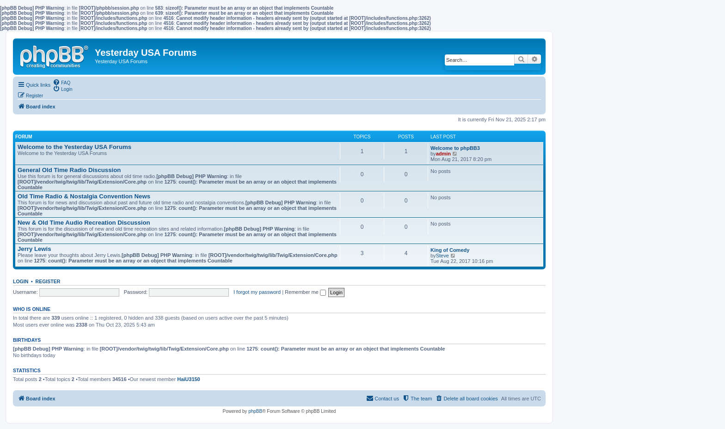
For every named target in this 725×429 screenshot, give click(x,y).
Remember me (305, 292)
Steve (442, 255)
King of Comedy (449, 250)
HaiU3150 (188, 379)
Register (48, 281)
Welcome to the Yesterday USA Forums (74, 146)
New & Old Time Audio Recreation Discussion (84, 222)
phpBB (255, 411)
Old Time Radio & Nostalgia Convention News (84, 196)
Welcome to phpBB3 (455, 148)
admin (443, 153)
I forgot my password (257, 292)
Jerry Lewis (34, 248)
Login (20, 281)
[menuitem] (61, 82)
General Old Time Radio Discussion (69, 170)
